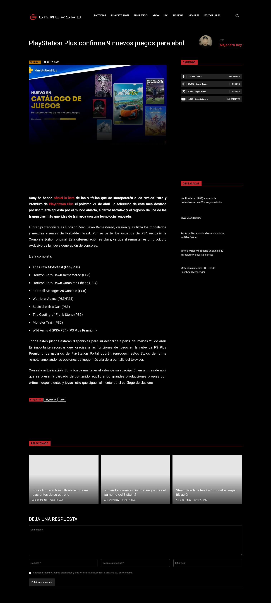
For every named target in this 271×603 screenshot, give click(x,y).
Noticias (35, 62)
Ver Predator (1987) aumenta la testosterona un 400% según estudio (201, 200)
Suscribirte (233, 99)
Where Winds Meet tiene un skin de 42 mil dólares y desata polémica (202, 253)
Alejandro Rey (231, 45)
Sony (62, 399)
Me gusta (234, 76)
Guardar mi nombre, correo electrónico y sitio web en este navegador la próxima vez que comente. (83, 572)
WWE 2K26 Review (191, 218)
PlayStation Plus (61, 204)
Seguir (236, 84)
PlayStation (50, 399)
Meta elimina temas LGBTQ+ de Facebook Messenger (198, 270)
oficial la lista (64, 198)
